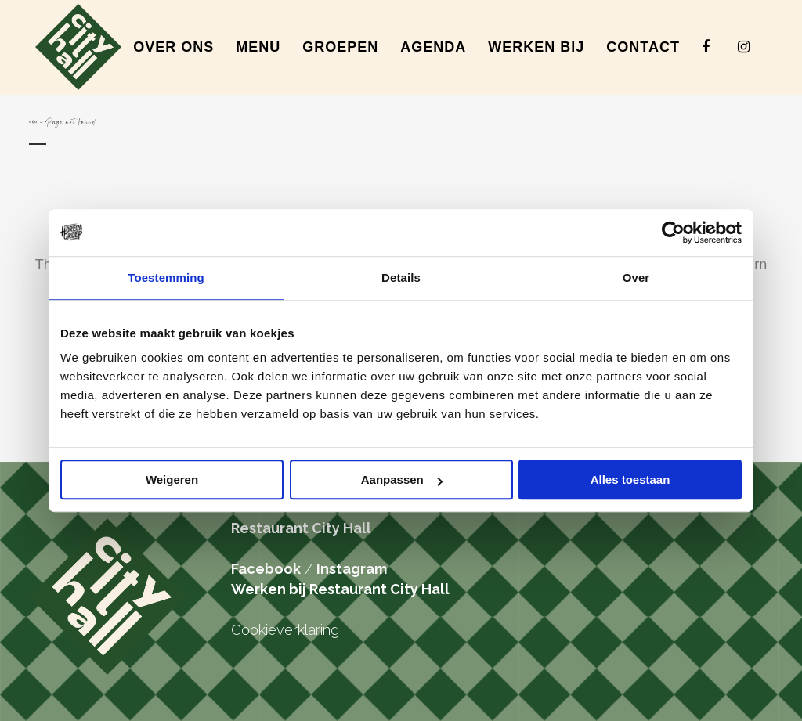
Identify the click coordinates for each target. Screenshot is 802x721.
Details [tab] (401, 277)
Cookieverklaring (285, 630)
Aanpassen (402, 479)
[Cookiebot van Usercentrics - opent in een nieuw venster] (673, 232)
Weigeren (172, 479)
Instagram (351, 569)
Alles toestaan (630, 479)
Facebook (266, 569)
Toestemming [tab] (166, 277)
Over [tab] (636, 277)
